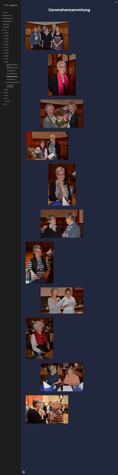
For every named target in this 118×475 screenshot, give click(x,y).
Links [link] (5, 104)
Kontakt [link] (6, 27)
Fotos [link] (5, 30)
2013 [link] (6, 95)
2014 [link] (6, 92)
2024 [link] (6, 38)
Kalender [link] (6, 24)
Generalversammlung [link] (13, 76)
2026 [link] (6, 33)
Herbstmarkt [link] (11, 79)
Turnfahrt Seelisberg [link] (10, 86)
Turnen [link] (7, 101)
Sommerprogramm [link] (13, 82)
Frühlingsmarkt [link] (12, 73)
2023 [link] (6, 41)
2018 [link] (6, 56)
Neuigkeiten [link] (7, 21)
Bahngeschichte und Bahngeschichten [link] (12, 66)
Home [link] (5, 12)
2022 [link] (6, 44)
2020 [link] (6, 50)
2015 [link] (6, 89)
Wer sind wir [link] (7, 15)
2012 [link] (6, 98)
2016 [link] (6, 62)
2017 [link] (6, 59)
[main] (69, 10)
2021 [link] (6, 47)
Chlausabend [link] (11, 71)
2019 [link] (6, 53)
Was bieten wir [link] (8, 18)
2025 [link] (6, 36)
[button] (116, 2)
